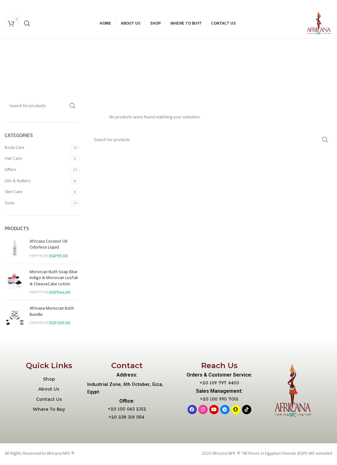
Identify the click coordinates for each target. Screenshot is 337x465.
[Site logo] (317, 24)
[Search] (27, 24)
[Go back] (92, 55)
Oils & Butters (18, 183)
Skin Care (13, 194)
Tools (10, 205)
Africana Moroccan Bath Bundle (52, 313)
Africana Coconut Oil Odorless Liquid (48, 246)
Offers (11, 172)
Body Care (14, 149)
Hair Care (13, 160)
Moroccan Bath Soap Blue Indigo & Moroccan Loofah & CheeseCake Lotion (54, 280)
